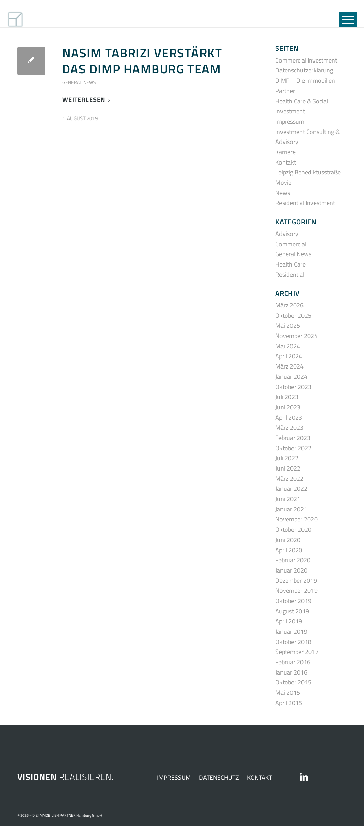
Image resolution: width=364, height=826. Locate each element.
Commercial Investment (306, 60)
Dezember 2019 (296, 580)
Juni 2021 (287, 498)
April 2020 (288, 550)
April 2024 (288, 356)
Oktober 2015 (293, 682)
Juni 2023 (287, 407)
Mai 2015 (287, 692)
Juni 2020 (287, 539)
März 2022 (289, 478)
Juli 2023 (286, 396)
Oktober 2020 (293, 529)
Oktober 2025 (293, 315)
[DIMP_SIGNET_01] (43, 13)
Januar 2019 (291, 631)
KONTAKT (259, 777)
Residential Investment (305, 202)
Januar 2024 (291, 376)
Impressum (289, 121)
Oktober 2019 (293, 601)
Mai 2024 (287, 346)
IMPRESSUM (174, 777)
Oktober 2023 (293, 387)
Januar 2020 (291, 570)
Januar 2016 (291, 672)
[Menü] (346, 13)
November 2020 (296, 519)
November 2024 (296, 335)
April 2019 (288, 621)
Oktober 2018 (293, 641)
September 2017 (297, 651)
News (282, 192)
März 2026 (289, 305)
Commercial (290, 244)
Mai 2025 (287, 325)
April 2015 (288, 703)
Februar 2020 (292, 560)
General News (79, 82)
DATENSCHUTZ (219, 777)
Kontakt (285, 162)
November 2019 (296, 590)
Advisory (286, 233)
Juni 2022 (287, 468)
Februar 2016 (292, 662)
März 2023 (289, 427)
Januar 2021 (291, 509)
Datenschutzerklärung (304, 70)
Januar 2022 (291, 488)
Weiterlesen (86, 99)
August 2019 (292, 611)
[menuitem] (346, 13)
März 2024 (289, 366)
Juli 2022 (286, 458)
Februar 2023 (292, 437)
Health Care (290, 264)
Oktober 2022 (293, 448)
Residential (289, 274)
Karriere (285, 152)
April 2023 (288, 417)
